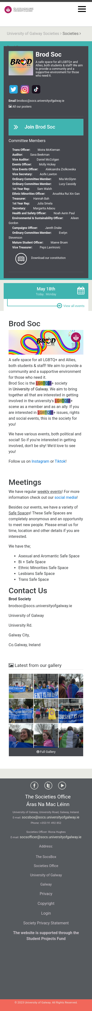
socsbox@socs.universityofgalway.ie (50, 817)
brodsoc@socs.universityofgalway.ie (40, 100)
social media (65, 497)
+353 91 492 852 (50, 823)
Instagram (40, 461)
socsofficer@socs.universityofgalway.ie (50, 837)
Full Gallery (46, 752)
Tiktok (60, 461)
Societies (71, 33)
